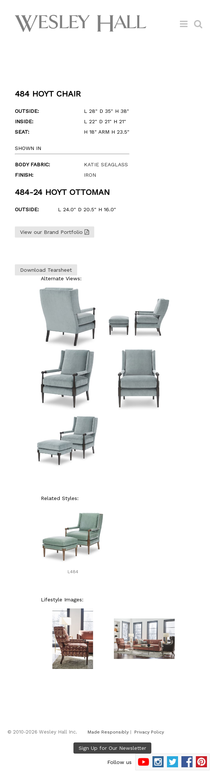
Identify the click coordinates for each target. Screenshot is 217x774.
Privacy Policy (149, 732)
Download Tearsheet (46, 270)
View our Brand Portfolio (54, 232)
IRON (90, 175)
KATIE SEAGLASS (106, 164)
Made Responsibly (108, 732)
